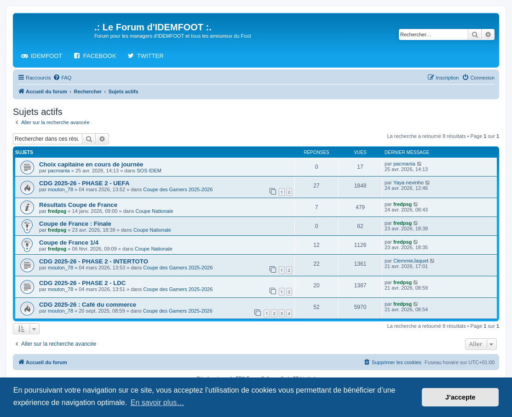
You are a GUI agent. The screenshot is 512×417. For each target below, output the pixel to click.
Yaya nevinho (408, 182)
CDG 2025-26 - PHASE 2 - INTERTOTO (93, 261)
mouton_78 (60, 189)
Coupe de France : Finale (75, 223)
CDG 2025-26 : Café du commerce (87, 304)
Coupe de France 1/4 (68, 242)
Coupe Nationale (154, 211)
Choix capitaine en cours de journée (91, 164)
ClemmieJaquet (410, 260)
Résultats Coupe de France (78, 204)
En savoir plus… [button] (157, 402)
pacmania (59, 170)
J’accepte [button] (460, 397)
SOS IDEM (149, 170)
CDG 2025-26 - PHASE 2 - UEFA (84, 183)
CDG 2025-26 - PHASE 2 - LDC (82, 283)
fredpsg (57, 211)
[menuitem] (62, 77)
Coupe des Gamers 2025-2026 (178, 189)
